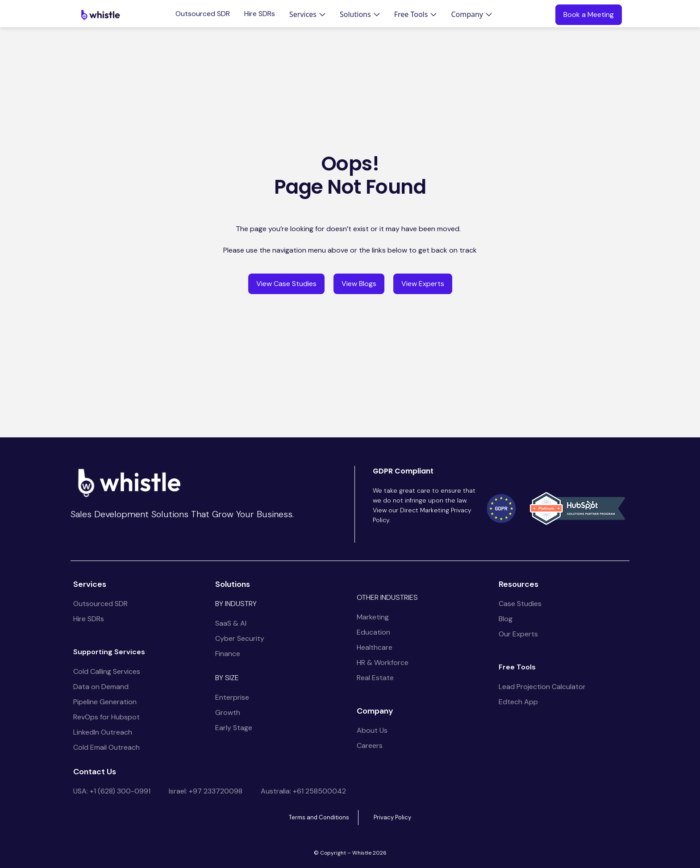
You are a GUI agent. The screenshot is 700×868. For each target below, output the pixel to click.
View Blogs (359, 283)
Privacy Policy (392, 817)
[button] (307, 14)
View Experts (422, 283)
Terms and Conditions (319, 817)
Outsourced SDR (202, 13)
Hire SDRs (259, 13)
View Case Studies (286, 283)
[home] (100, 14)
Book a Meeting (588, 14)
